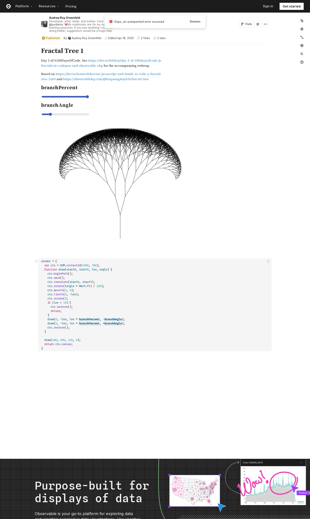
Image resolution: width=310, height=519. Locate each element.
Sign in (268, 6)
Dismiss (195, 21)
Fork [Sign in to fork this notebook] (246, 24)
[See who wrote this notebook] (82, 38)
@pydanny (56, 24)
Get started (292, 6)
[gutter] (19, 64)
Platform (23, 6)
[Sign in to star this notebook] (257, 24)
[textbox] (155, 304)
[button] (36, 45)
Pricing (70, 6)
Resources (49, 6)
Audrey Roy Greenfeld (64, 17)
